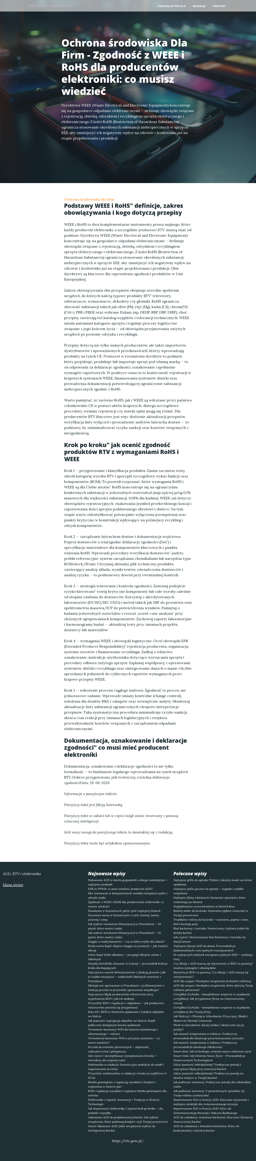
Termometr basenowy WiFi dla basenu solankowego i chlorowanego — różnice (123, 1032)
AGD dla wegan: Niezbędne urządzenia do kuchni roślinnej (212, 981)
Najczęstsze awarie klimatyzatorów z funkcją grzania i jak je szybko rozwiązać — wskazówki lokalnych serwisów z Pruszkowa (127, 976)
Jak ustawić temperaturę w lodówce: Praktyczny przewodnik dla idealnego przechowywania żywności (208, 1036)
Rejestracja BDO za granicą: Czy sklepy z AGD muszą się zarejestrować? (211, 974)
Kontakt (219, 6)
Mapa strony (13, 884)
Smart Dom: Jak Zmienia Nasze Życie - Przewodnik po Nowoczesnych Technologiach (209, 1058)
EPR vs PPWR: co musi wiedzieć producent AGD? (120, 889)
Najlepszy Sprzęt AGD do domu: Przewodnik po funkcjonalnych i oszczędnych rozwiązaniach (204, 948)
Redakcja (199, 6)
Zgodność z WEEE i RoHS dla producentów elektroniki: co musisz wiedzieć (126, 904)
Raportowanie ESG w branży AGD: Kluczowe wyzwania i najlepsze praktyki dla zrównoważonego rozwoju (211, 1102)
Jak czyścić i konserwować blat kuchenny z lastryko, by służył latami (209, 939)
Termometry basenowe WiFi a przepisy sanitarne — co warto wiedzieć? (124, 1040)
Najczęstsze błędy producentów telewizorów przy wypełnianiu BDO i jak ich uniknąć (120, 996)
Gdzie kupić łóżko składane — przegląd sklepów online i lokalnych (124, 957)
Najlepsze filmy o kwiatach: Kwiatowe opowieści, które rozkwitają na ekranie (209, 900)
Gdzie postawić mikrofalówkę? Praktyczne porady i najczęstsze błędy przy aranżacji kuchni (207, 1067)
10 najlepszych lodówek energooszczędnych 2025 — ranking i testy (213, 957)
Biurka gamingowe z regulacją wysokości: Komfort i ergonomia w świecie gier (122, 1084)
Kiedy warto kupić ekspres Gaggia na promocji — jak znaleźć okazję (128, 948)
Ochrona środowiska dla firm (89, 199)
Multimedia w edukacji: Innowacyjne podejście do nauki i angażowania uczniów (126, 1067)
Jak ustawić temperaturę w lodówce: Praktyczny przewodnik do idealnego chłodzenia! (205, 1045)
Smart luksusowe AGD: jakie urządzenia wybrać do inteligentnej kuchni (121, 1128)
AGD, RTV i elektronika (51, 5)
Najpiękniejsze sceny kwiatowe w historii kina (204, 906)
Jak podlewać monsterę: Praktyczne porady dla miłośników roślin (212, 1084)
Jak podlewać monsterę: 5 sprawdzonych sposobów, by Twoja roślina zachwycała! (208, 1093)
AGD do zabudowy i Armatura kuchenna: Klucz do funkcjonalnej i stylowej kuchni (206, 1128)
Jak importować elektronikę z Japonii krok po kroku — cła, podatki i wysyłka (126, 1111)
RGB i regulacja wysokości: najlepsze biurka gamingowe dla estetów (127, 1093)
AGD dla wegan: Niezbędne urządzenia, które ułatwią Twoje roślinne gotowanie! (213, 988)
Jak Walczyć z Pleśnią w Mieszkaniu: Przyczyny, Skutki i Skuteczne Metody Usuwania (210, 1018)
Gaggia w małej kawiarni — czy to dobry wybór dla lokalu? (126, 941)
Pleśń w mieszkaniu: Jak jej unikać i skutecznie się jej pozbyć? (208, 1027)
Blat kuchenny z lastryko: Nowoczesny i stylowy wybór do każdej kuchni (211, 930)
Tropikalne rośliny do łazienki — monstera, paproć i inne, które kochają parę (211, 922)
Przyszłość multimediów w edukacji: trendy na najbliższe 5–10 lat (128, 1075)
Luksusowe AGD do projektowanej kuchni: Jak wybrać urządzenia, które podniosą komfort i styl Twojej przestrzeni (128, 1119)
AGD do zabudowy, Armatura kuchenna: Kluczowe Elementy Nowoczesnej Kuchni (213, 1119)
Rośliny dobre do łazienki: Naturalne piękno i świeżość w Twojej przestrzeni (210, 913)
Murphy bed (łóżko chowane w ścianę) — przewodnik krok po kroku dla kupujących (128, 966)
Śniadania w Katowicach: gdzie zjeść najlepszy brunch (124, 911)
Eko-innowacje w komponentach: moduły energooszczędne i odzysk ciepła (128, 895)
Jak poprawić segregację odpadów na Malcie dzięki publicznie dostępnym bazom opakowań (121, 1023)
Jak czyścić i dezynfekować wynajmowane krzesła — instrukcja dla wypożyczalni (122, 1058)
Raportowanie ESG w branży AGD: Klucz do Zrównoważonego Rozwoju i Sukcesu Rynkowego (205, 1111)
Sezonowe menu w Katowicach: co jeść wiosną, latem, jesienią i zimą (123, 917)
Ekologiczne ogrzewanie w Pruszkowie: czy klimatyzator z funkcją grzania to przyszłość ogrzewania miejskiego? (126, 988)
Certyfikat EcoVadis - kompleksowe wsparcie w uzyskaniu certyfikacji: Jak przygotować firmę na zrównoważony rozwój (211, 998)
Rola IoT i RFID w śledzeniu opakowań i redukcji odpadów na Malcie (126, 1014)
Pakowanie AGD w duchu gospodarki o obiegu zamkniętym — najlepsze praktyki (128, 882)
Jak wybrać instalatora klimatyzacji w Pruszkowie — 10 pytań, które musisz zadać (124, 926)
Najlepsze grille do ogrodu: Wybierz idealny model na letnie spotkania (212, 882)
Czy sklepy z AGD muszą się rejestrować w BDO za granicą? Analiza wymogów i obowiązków (213, 966)
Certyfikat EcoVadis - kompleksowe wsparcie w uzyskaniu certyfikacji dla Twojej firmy (211, 1010)
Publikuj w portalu (172, 6)
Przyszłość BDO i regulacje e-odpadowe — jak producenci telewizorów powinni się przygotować (126, 1005)
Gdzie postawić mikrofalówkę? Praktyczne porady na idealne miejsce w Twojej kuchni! (208, 1075)
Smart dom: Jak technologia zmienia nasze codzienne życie (212, 1051)
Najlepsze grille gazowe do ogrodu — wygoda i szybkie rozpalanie (208, 891)
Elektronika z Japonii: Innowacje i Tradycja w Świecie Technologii (124, 1102)
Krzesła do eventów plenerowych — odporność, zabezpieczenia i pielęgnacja (118, 1049)
